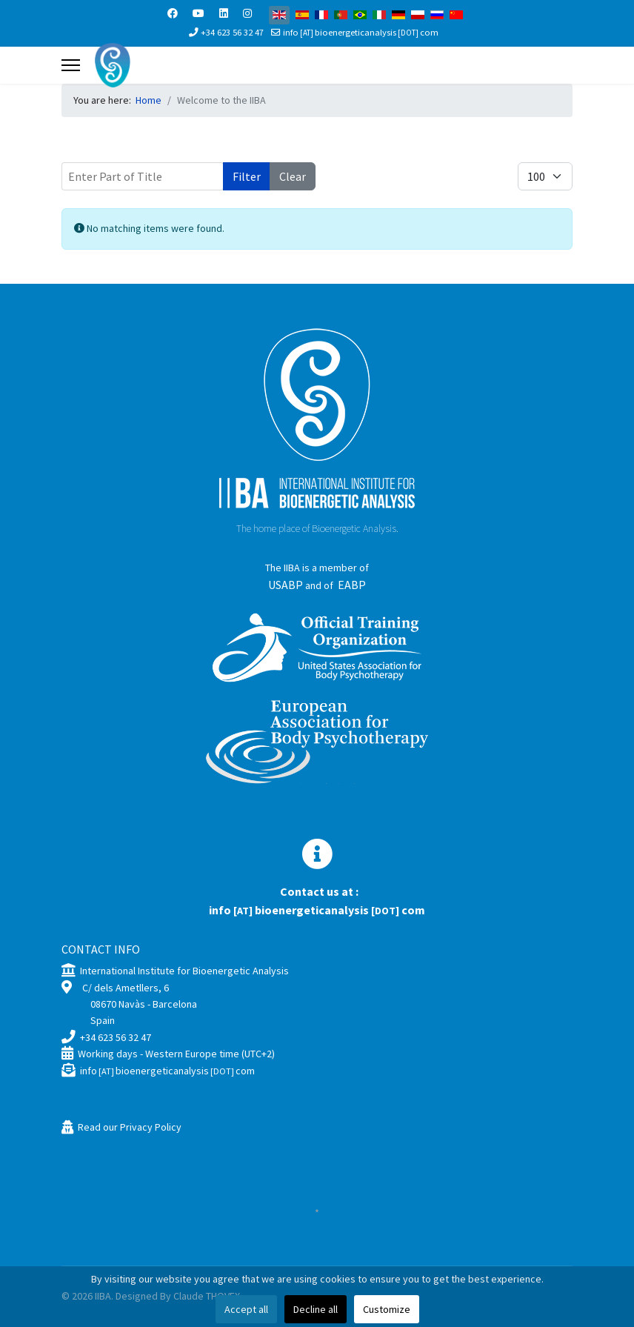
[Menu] (70, 65)
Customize (386, 1309)
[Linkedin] (223, 13)
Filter (247, 176)
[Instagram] (247, 13)
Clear (292, 176)
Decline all (315, 1309)
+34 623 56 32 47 (232, 32)
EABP (352, 584)
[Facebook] (172, 13)
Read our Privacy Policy (129, 1127)
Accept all (246, 1309)
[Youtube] (198, 13)
